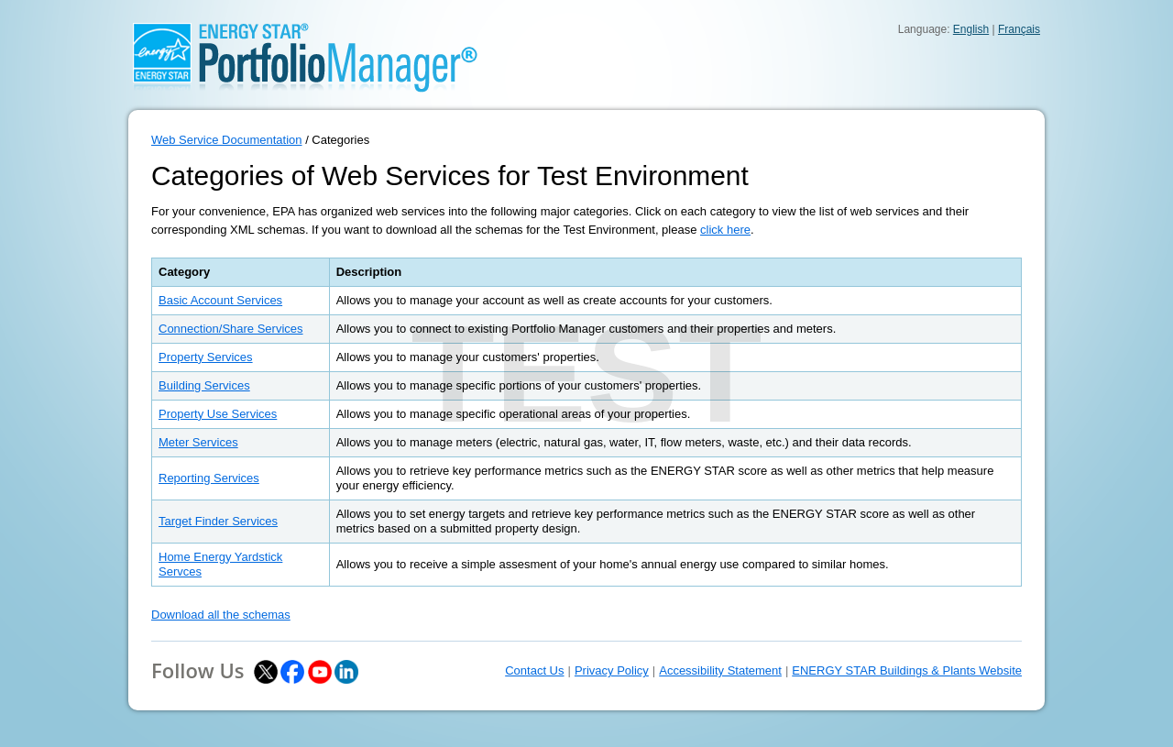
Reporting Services (209, 478)
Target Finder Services (218, 521)
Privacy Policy (612, 670)
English (971, 29)
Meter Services (198, 442)
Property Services (206, 357)
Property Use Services (218, 414)
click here (725, 229)
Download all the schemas (221, 614)
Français (1019, 29)
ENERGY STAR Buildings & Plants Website (907, 670)
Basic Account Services (220, 300)
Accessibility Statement (720, 670)
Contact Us (534, 670)
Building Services (204, 385)
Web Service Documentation (226, 140)
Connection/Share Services (231, 328)
